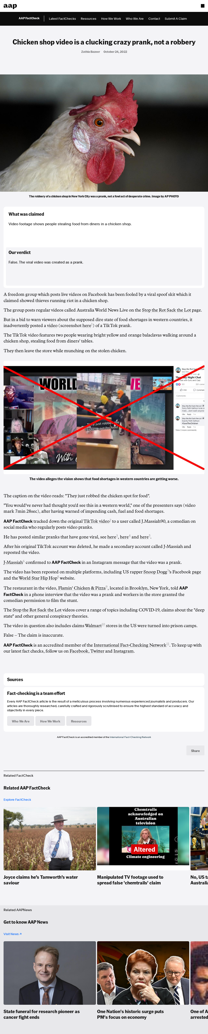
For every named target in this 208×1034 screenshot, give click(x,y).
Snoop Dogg (155, 572)
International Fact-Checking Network (130, 645)
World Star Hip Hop (38, 578)
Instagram (123, 651)
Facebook (79, 651)
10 (103, 624)
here (86, 325)
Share (195, 750)
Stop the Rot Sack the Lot (166, 310)
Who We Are (135, 18)
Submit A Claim (176, 18)
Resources (88, 18)
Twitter (97, 651)
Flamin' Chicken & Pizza (82, 588)
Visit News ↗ (13, 934)
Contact (154, 18)
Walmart (93, 626)
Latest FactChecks (62, 18)
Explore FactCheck (17, 799)
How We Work (111, 18)
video (52, 325)
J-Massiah (13, 562)
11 (167, 643)
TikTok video (96, 521)
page (196, 572)
